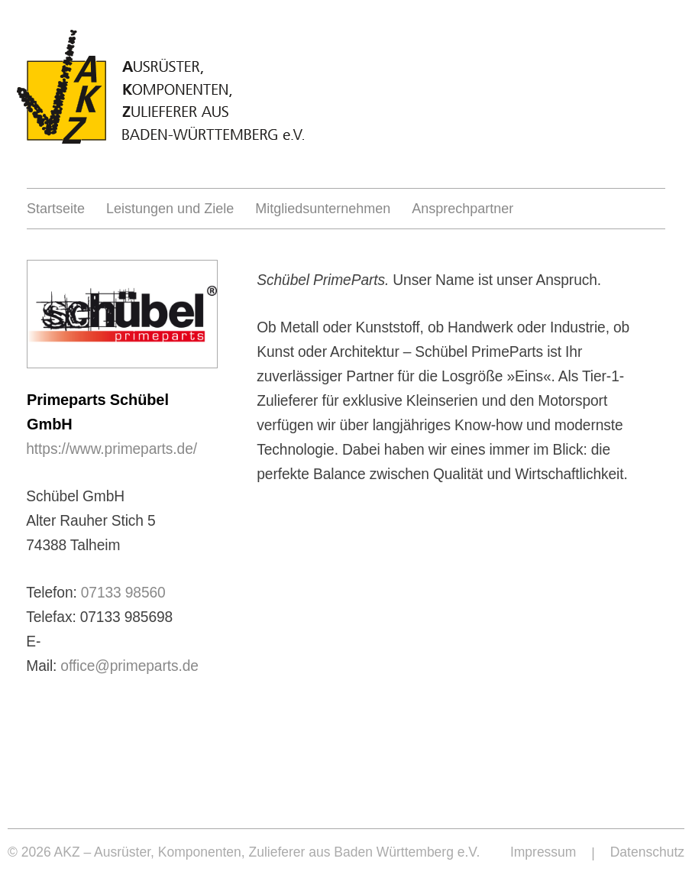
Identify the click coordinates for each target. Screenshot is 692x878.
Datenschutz (647, 852)
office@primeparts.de (129, 665)
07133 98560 (123, 592)
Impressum (543, 852)
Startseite (56, 208)
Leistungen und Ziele (170, 208)
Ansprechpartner (462, 208)
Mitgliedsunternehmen (322, 208)
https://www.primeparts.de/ (111, 448)
